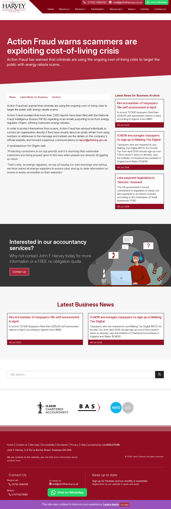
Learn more (111, 504)
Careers (145, 9)
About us (64, 9)
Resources (116, 9)
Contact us (160, 9)
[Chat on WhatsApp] (67, 492)
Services (80, 9)
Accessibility (48, 444)
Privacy (74, 444)
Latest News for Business (34, 97)
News (132, 9)
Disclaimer (62, 444)
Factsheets (97, 9)
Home (51, 9)
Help (83, 444)
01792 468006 (18, 484)
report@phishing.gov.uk (93, 140)
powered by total (104, 444)
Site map (34, 444)
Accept (125, 504)
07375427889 (18, 494)
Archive (56, 97)
